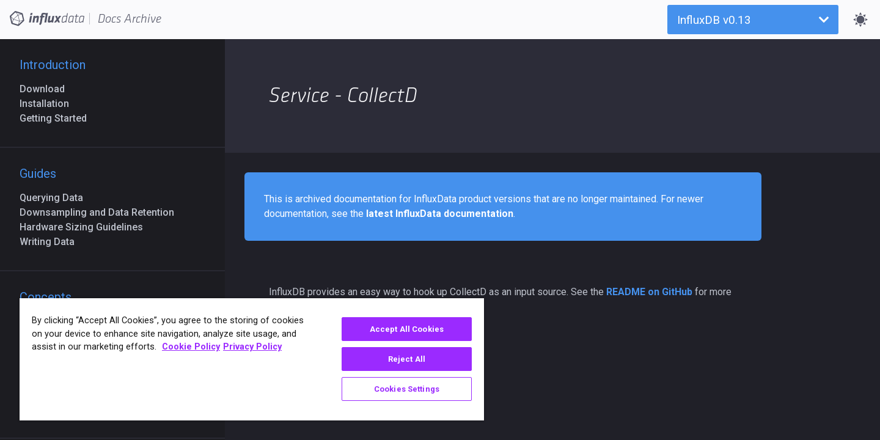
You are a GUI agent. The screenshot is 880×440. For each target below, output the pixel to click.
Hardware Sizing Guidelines (86, 227)
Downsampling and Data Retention (101, 212)
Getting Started (58, 118)
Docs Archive (129, 19)
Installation (49, 103)
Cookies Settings (406, 389)
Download (47, 89)
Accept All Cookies (407, 329)
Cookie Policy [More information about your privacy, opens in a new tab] (191, 347)
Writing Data (52, 242)
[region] (252, 359)
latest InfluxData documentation (439, 213)
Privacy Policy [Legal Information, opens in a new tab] (252, 347)
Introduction (53, 64)
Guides (38, 173)
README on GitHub (649, 292)
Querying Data (56, 198)
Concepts (46, 297)
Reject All (406, 359)
